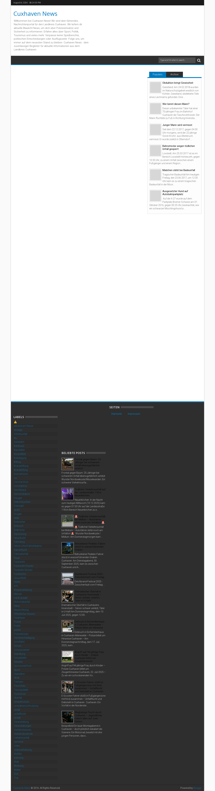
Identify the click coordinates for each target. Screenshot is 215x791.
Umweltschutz (21, 701)
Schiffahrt (19, 641)
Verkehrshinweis (22, 729)
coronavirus (20, 486)
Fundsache (20, 574)
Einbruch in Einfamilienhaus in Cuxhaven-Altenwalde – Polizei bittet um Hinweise (89, 624)
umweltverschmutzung (26, 705)
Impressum (134, 413)
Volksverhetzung (23, 749)
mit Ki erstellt (20, 598)
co (15, 478)
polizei (17, 630)
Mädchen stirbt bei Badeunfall (178, 170)
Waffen (18, 754)
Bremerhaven (21, 474)
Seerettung (19, 654)
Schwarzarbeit (21, 650)
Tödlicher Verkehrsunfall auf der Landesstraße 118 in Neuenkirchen (90, 492)
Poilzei (17, 621)
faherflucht (20, 538)
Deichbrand (20, 490)
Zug (16, 777)
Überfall (18, 697)
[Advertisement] (86, 427)
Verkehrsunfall (21, 737)
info (16, 586)
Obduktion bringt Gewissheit (177, 82)
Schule (17, 645)
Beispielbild (20, 454)
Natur (17, 606)
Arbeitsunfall (20, 434)
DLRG (17, 510)
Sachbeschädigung (24, 637)
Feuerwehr (19, 561)
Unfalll (17, 717)
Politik (17, 626)
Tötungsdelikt (21, 690)
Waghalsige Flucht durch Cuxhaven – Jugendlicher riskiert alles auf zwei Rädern (88, 717)
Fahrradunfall (21, 554)
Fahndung (19, 541)
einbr (16, 518)
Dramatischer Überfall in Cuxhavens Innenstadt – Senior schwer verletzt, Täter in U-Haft (88, 596)
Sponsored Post (22, 665)
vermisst (18, 741)
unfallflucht (20, 714)
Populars (157, 74)
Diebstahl (19, 506)
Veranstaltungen (22, 725)
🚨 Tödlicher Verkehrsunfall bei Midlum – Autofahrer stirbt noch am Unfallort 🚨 (90, 519)
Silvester (18, 661)
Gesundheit (20, 578)
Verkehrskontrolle (23, 734)
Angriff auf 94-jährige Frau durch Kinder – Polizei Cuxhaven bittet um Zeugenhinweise (89, 657)
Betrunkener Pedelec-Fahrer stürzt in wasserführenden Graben (90, 546)
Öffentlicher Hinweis (24, 614)
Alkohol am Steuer (23, 426)
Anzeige (18, 430)
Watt (16, 761)
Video (17, 745)
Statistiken (19, 674)
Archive (174, 74)
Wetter (17, 769)
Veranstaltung (21, 721)
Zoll (16, 774)
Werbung (19, 765)
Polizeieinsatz (21, 634)
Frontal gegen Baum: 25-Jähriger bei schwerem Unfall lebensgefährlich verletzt (88, 464)
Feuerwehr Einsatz (23, 566)
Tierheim (18, 681)
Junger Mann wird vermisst (177, 125)
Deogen (18, 498)
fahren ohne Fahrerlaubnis (28, 546)
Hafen (17, 581)
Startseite (116, 413)
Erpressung (20, 534)
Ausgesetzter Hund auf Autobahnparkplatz (175, 193)
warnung (18, 757)
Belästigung (20, 458)
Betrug (17, 462)
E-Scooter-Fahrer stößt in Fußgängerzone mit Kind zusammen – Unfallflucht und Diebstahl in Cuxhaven (89, 687)
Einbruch (18, 526)
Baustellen (19, 450)
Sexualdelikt (20, 657)
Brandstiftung (21, 466)
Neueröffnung (21, 610)
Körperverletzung (23, 590)
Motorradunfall (22, 601)
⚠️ (15, 422)
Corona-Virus (21, 482)
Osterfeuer (19, 617)
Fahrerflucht (20, 550)
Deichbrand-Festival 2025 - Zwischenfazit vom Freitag (89, 576)
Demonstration (22, 494)
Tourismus (20, 694)
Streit (16, 677)
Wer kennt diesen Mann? (175, 104)
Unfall (17, 710)
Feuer (17, 558)
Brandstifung (21, 470)
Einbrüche (19, 530)
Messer (18, 594)
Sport (17, 670)
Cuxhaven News (35, 13)
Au (15, 438)
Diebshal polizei (22, 502)
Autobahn (19, 442)
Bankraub (19, 446)
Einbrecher (19, 522)
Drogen (18, 514)
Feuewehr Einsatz (23, 570)
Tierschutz (19, 685)
